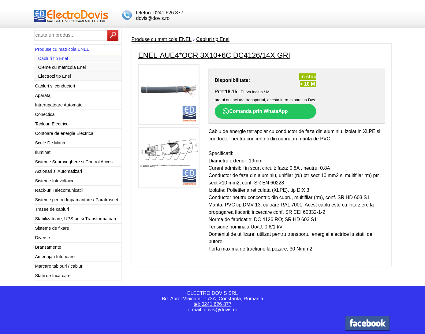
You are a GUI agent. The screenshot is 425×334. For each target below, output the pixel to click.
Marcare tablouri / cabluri (59, 266)
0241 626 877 (168, 12)
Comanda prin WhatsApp (255, 111)
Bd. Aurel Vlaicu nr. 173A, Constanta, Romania (212, 298)
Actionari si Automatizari (58, 171)
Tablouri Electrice (52, 123)
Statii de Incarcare (53, 275)
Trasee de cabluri (52, 209)
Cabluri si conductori (55, 86)
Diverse (42, 237)
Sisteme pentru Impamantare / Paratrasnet (76, 199)
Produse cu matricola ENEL (62, 49)
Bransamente (48, 247)
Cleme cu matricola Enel (62, 67)
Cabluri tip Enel (53, 58)
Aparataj (43, 95)
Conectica (45, 114)
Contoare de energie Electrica (64, 133)
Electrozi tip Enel (54, 76)
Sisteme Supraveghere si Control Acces (74, 161)
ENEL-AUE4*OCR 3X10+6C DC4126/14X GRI (214, 55)
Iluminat (42, 152)
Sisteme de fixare (52, 228)
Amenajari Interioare (55, 256)
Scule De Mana (50, 142)
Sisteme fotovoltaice (55, 180)
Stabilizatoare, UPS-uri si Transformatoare (76, 218)
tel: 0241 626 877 (213, 304)
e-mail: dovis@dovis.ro (212, 309)
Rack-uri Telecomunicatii (59, 190)
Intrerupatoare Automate (59, 104)
